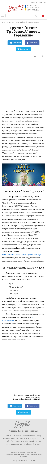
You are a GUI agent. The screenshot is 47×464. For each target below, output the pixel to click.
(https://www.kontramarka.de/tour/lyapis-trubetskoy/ (21, 254)
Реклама (42, 2)
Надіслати (15, 43)
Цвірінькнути (23, 49)
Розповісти (32, 43)
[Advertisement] (23, 85)
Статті (4, 22)
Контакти (34, 2)
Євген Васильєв (31, 452)
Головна (13, 431)
